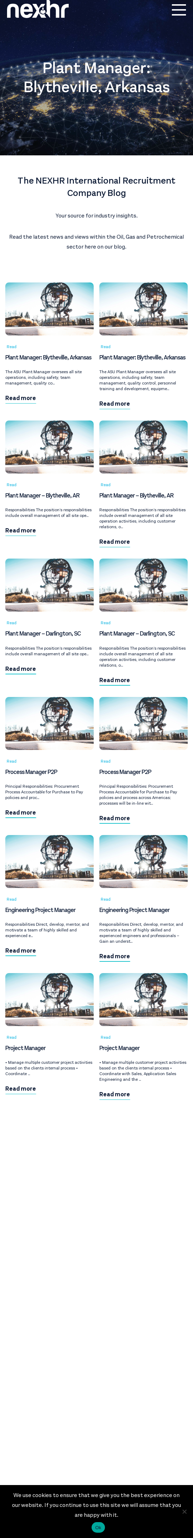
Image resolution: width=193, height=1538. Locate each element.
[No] (184, 1511)
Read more (20, 398)
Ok (98, 1527)
